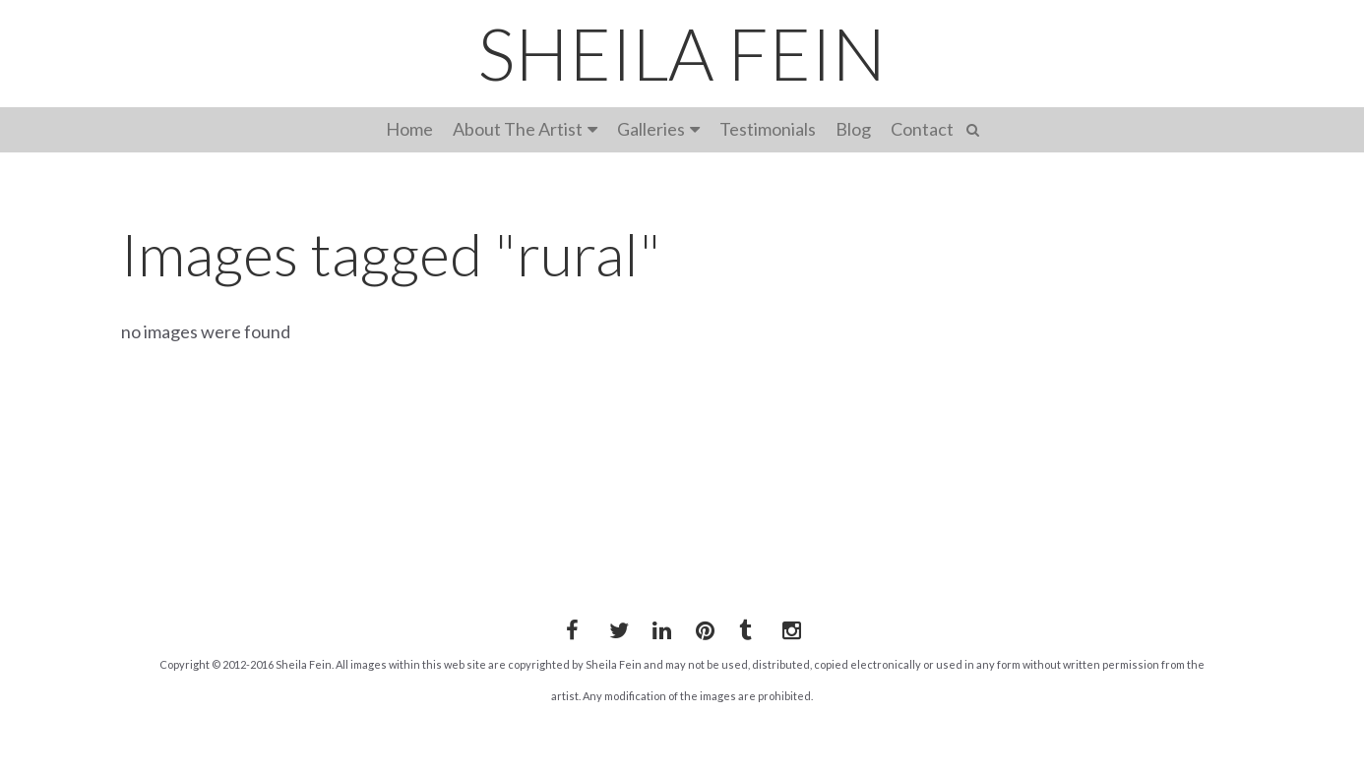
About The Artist (518, 129)
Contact (922, 129)
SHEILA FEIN (682, 53)
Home (409, 129)
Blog (853, 129)
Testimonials (767, 129)
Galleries (651, 129)
